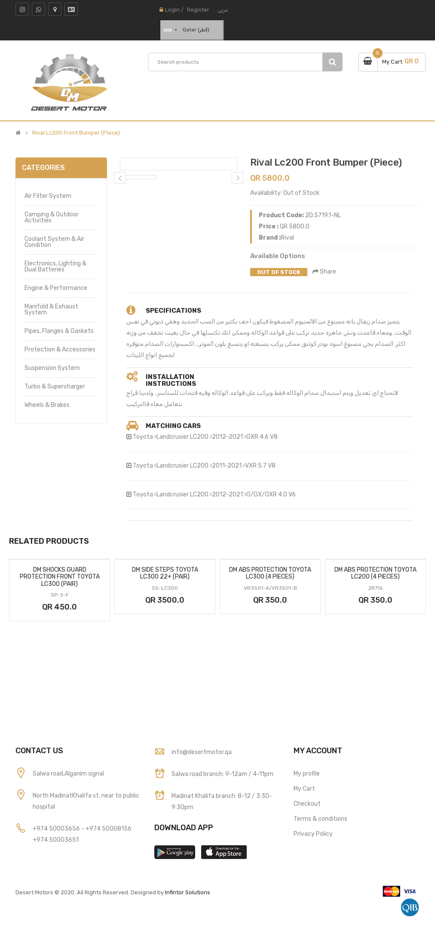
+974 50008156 (109, 828)
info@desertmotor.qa (202, 752)
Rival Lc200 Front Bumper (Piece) (76, 133)
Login (172, 9)
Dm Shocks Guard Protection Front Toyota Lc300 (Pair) (60, 577)
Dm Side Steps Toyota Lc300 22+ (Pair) (165, 573)
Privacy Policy (313, 834)
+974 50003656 (57, 828)
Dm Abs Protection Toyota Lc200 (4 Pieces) (375, 573)
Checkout (307, 803)
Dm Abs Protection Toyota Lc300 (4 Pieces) (270, 573)
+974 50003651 (56, 840)
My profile (307, 773)
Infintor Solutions (187, 892)
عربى (223, 9)
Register (198, 9)
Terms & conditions (320, 818)
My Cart (304, 788)
